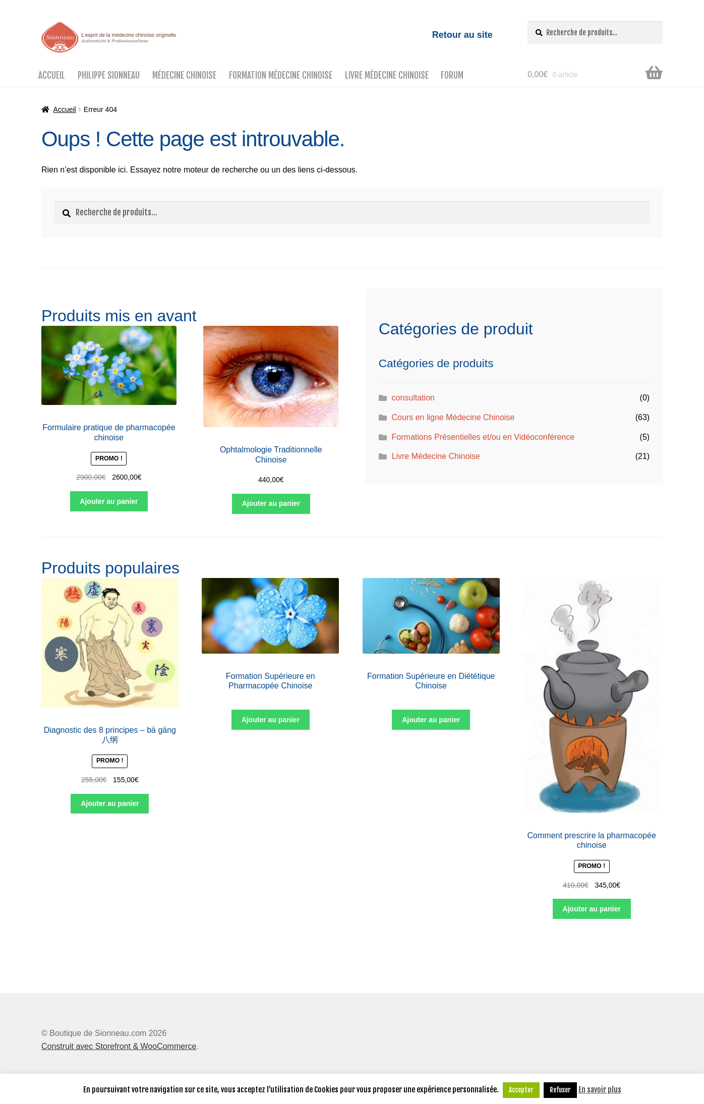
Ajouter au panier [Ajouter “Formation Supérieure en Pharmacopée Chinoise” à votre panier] (271, 720)
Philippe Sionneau (109, 75)
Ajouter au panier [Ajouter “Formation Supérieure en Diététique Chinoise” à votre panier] (431, 720)
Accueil (51, 75)
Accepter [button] (521, 1090)
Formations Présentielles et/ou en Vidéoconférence (483, 437)
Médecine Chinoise (184, 75)
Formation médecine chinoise (280, 75)
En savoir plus (599, 1089)
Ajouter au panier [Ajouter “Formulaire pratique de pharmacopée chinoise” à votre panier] (109, 501)
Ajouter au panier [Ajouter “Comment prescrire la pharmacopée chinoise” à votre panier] (592, 909)
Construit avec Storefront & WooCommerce (118, 1046)
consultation (413, 397)
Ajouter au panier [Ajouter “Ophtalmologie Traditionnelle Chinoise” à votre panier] (271, 503)
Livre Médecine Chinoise (387, 75)
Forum (452, 75)
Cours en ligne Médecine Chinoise (453, 417)
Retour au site (462, 35)
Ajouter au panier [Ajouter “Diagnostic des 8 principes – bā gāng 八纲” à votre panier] (110, 803)
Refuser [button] (560, 1090)
